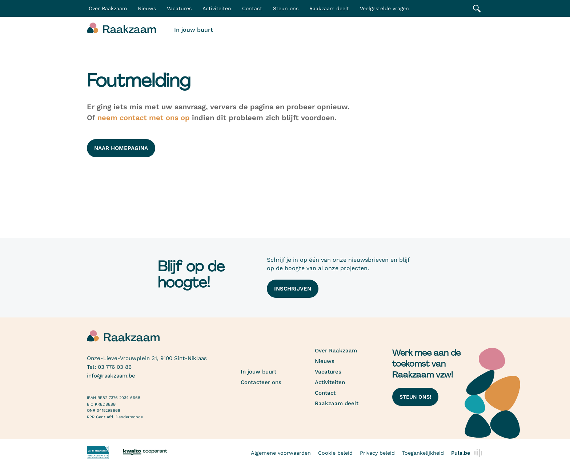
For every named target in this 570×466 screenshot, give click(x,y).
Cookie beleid (335, 453)
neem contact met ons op (143, 117)
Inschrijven (292, 288)
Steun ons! (415, 397)
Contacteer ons (261, 382)
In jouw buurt (193, 29)
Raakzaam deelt (329, 8)
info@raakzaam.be (111, 375)
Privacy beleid (377, 453)
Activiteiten (216, 8)
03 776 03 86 (115, 367)
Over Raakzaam (336, 350)
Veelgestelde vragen (384, 8)
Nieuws (147, 8)
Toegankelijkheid (423, 453)
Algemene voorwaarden (281, 453)
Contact (252, 8)
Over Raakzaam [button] (108, 8)
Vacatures (179, 8)
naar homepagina (121, 148)
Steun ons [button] (285, 8)
